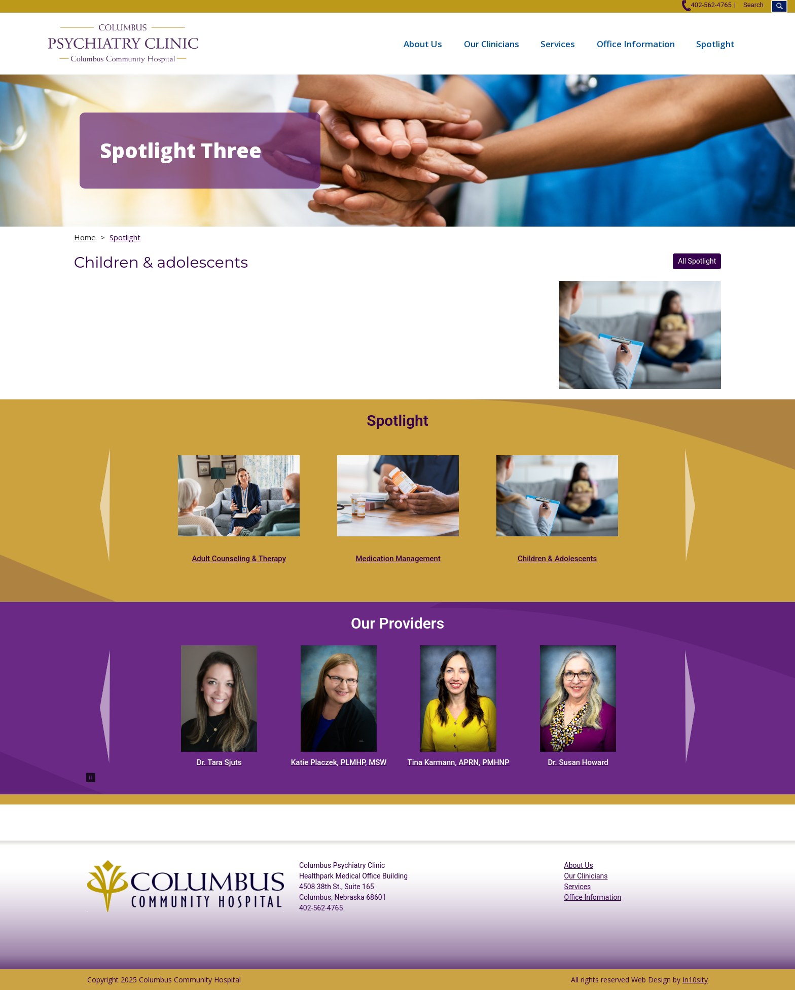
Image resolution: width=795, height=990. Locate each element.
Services (557, 43)
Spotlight (715, 43)
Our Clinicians (491, 43)
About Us (423, 43)
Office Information (636, 43)
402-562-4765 (706, 5)
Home (85, 237)
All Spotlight (697, 261)
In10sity (695, 979)
